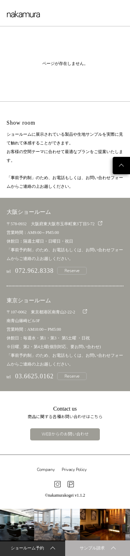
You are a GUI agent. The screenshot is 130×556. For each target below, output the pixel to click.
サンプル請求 (98, 548)
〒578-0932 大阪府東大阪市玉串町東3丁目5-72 (54, 223)
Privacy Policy (74, 469)
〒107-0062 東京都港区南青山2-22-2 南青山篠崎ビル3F (47, 316)
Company (46, 469)
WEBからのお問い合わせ (65, 434)
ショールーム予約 (33, 548)
